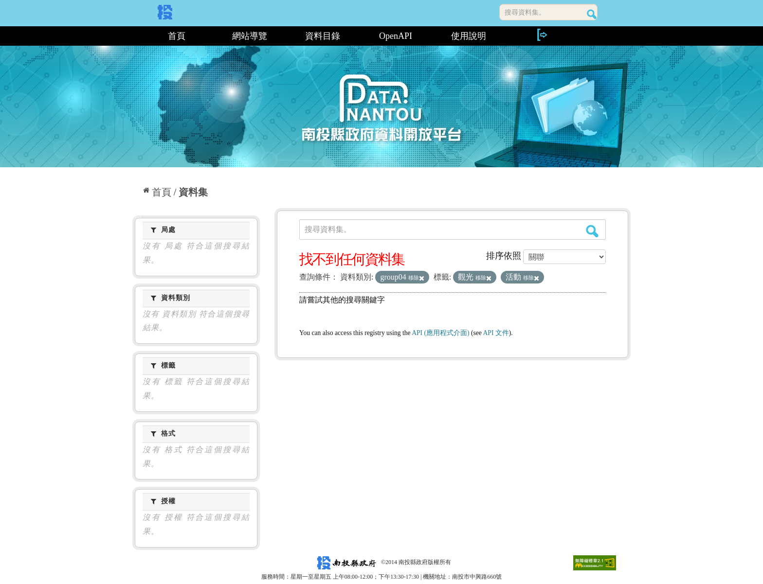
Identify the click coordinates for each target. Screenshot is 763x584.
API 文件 (496, 332)
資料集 (193, 192)
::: (136, 36)
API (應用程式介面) (440, 332)
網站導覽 (249, 36)
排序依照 (503, 256)
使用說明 (468, 36)
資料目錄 (322, 36)
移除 (416, 278)
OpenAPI (395, 36)
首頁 (176, 36)
